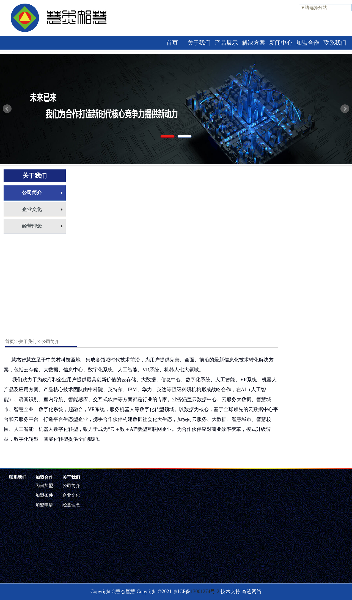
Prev (7, 108)
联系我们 (334, 42)
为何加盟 (44, 485)
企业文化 (32, 209)
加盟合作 (307, 42)
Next (344, 108)
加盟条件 (44, 495)
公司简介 (32, 192)
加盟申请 (44, 504)
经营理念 (32, 226)
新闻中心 (280, 42)
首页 (172, 42)
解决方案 (253, 42)
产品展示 (226, 42)
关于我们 (199, 42)
